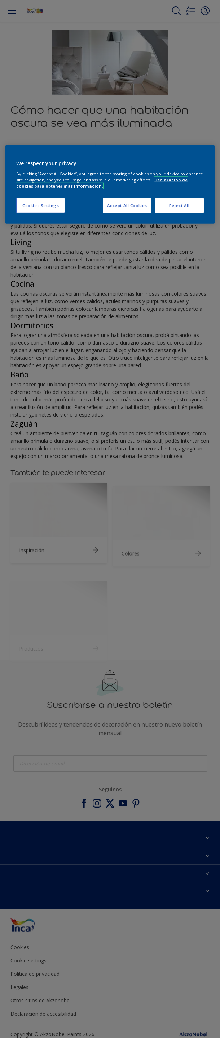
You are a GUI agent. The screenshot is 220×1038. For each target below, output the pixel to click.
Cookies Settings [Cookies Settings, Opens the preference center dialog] (40, 205)
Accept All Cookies (127, 205)
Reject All (179, 205)
